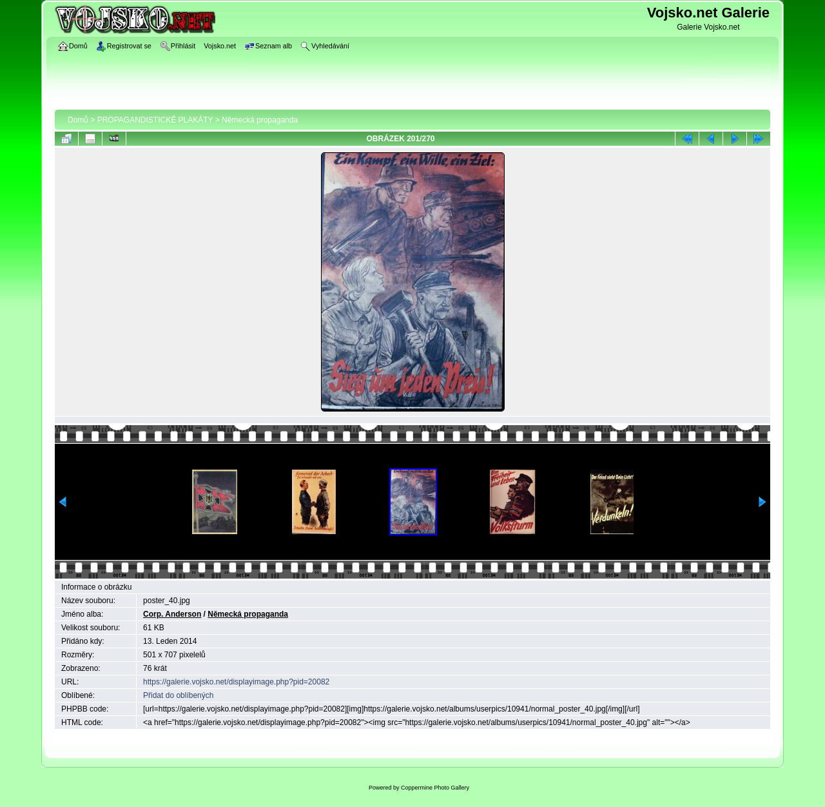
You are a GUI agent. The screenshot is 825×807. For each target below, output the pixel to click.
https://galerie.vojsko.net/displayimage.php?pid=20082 (236, 681)
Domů (78, 120)
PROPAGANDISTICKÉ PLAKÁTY (155, 120)
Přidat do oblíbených (178, 695)
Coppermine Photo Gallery (435, 787)
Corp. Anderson (172, 614)
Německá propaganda (260, 120)
